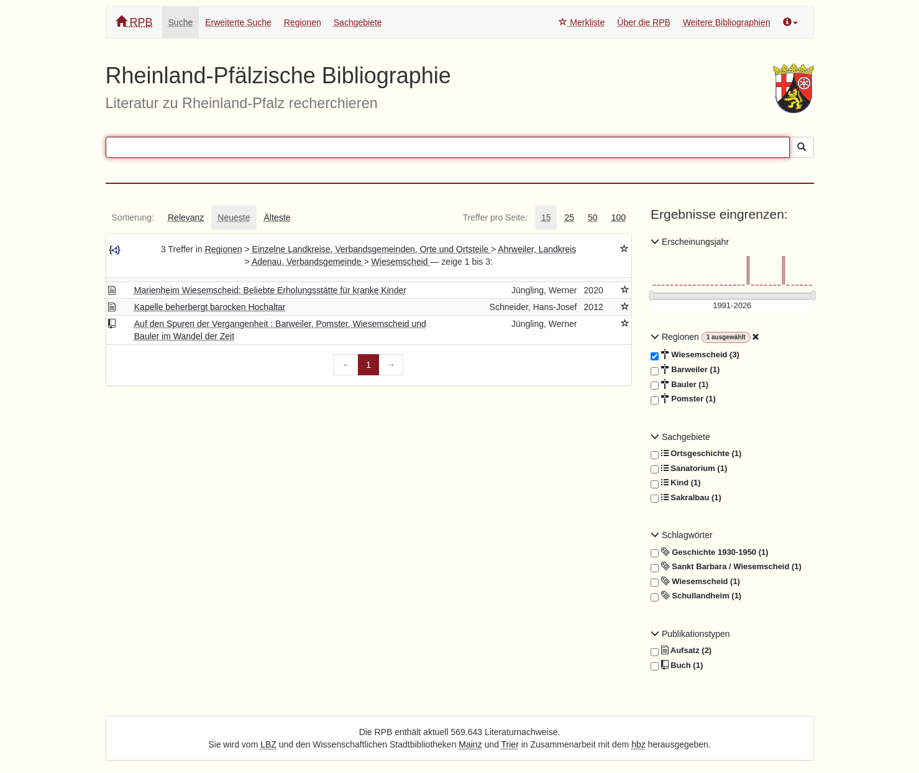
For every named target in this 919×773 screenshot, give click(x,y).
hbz (638, 744)
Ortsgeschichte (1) (696, 453)
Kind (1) (676, 482)
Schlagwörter (682, 535)
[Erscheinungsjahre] (732, 306)
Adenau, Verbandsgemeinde (308, 262)
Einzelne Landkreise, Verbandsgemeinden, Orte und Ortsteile (371, 249)
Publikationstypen (690, 634)
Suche (180, 22)
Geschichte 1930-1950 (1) (710, 552)
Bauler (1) (679, 384)
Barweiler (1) (685, 369)
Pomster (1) (683, 399)
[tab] (133, 217)
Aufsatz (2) (681, 650)
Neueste (233, 217)
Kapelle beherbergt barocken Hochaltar (210, 307)
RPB (134, 22)
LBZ (268, 744)
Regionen (302, 22)
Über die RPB (643, 22)
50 (593, 217)
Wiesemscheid (401, 262)
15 (546, 217)
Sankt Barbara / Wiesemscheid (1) (726, 566)
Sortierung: (133, 217)
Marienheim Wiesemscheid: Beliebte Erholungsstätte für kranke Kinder (270, 290)
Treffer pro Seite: (495, 217)
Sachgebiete (358, 22)
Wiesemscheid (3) (695, 354)
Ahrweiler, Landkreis (537, 249)
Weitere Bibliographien (726, 22)
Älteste (277, 217)
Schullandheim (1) (696, 595)
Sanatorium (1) (689, 468)
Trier (510, 744)
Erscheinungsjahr (690, 242)
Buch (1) (677, 665)
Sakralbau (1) (686, 497)
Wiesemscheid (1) (695, 581)
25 (569, 217)
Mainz (470, 744)
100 (618, 217)
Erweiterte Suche (238, 22)
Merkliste (582, 22)
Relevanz (186, 217)
